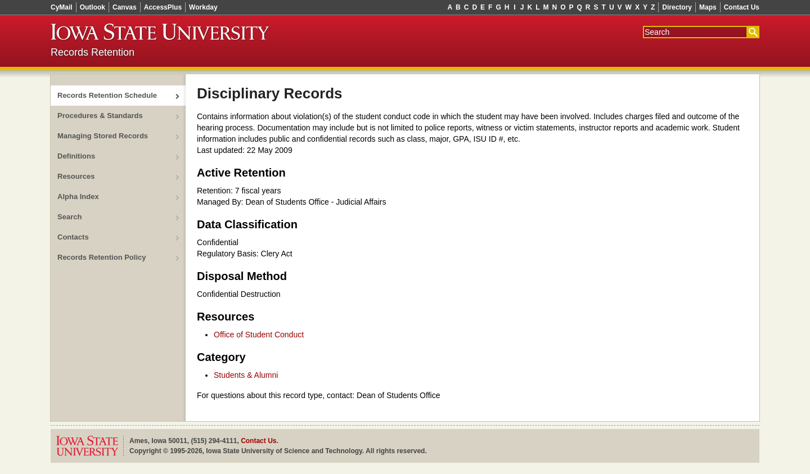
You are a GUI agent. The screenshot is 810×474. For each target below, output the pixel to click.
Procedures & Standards (100, 115)
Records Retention (92, 52)
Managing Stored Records (102, 136)
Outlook (92, 7)
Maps (708, 7)
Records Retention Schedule (107, 95)
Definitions (76, 156)
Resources (75, 176)
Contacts (73, 237)
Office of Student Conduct (259, 334)
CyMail (62, 7)
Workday (203, 7)
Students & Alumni (246, 375)
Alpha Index (78, 196)
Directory (677, 7)
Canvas (124, 7)
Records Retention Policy (101, 257)
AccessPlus (163, 7)
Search (69, 217)
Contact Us (741, 7)
